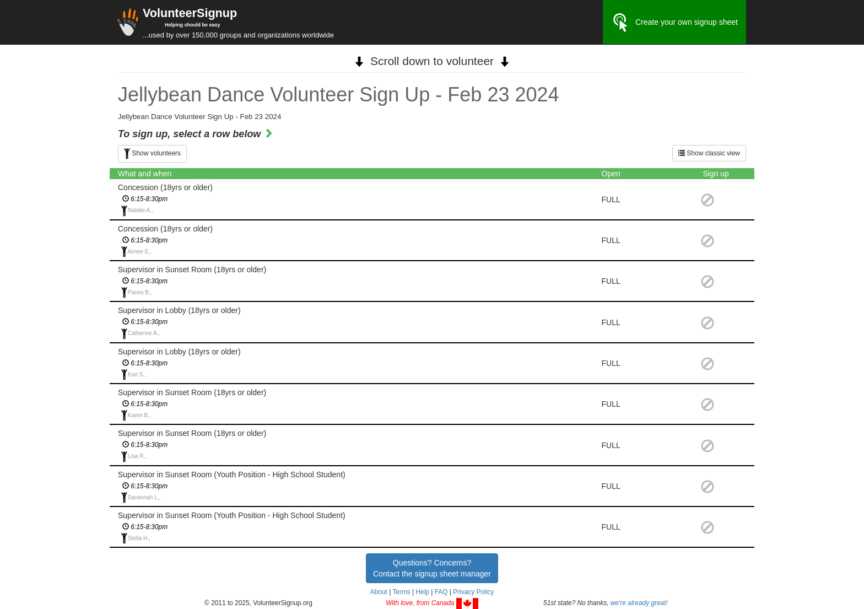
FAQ (441, 592)
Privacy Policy (473, 592)
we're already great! (639, 603)
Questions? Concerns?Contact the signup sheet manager (432, 568)
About (378, 592)
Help (422, 592)
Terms (401, 592)
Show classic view (709, 153)
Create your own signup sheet (674, 22)
